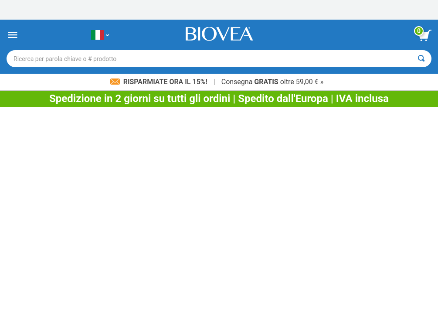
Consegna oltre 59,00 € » (272, 82)
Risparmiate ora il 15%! (159, 82)
